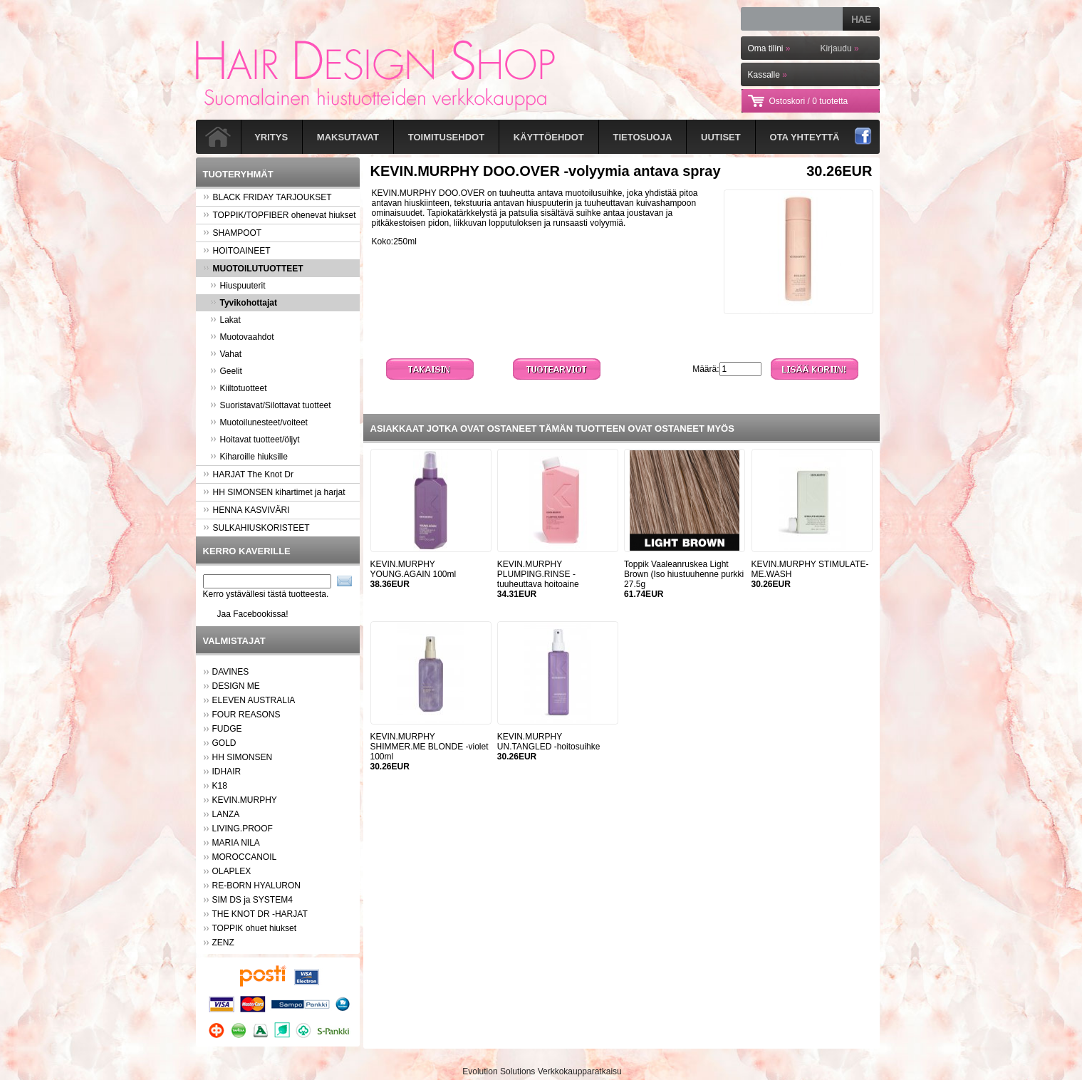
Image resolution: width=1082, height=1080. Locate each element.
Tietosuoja (642, 137)
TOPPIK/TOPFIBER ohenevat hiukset (279, 215)
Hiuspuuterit (238, 286)
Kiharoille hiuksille (249, 457)
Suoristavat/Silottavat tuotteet (270, 405)
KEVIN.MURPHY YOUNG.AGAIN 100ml (413, 569)
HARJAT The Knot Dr (248, 474)
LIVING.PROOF (242, 829)
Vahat (225, 354)
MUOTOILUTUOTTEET (253, 269)
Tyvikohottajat (243, 303)
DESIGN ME (236, 686)
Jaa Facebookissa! (252, 614)
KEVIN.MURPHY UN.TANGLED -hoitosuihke (548, 742)
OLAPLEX (231, 871)
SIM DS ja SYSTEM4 (252, 900)
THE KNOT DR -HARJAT (260, 914)
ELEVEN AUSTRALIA (254, 700)
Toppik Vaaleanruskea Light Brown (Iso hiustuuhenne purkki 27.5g (684, 574)
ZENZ (223, 942)
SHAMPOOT (232, 233)
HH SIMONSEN (242, 757)
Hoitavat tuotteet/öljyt (255, 440)
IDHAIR (226, 772)
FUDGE (227, 729)
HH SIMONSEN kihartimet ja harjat (274, 492)
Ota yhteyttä (805, 137)
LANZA (226, 814)
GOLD (224, 743)
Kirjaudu (840, 48)
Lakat (225, 320)
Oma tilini (769, 48)
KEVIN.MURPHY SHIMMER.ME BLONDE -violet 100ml (429, 747)
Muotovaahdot (242, 337)
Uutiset (721, 137)
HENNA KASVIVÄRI (246, 510)
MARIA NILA (236, 843)
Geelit (226, 371)
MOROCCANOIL (244, 857)
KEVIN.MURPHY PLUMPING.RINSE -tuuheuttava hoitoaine (538, 574)
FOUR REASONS (246, 715)
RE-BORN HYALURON (256, 886)
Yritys (271, 137)
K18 (219, 786)
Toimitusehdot (446, 137)
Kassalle (767, 75)
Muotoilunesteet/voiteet (259, 422)
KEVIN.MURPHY (244, 800)
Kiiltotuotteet (238, 388)
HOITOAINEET (237, 251)
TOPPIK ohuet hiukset (254, 928)
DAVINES (230, 672)
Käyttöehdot (549, 137)
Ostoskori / (808, 101)
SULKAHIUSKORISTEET (256, 528)
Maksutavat (348, 137)
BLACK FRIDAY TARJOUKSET (267, 197)
